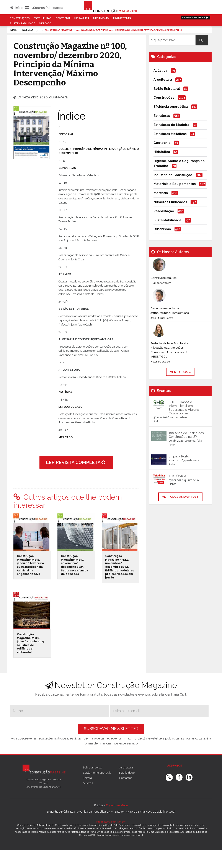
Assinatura (126, 767)
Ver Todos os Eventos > (180, 496)
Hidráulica (81, 18)
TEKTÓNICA (177, 476)
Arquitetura (122, 18)
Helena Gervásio (160, 361)
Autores (88, 783)
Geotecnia (63, 18)
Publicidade (127, 772)
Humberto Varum (160, 282)
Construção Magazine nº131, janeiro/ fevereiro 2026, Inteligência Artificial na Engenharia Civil (30, 565)
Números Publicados (44, 8)
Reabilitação (163, 211)
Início (16, 8)
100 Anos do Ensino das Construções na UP (186, 434)
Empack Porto (179, 456)
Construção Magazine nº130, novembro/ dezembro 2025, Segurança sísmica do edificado (74, 565)
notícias (27, 30)
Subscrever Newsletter (111, 728)
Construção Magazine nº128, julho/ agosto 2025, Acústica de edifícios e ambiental (31, 643)
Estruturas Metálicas (170, 134)
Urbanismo (101, 18)
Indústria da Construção (172, 175)
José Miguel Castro (161, 317)
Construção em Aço (163, 277)
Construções (20, 18)
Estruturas (43, 18)
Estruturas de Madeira (171, 125)
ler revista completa (76, 462)
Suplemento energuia (97, 772)
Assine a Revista (195, 17)
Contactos (125, 777)
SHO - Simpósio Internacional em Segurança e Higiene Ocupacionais (184, 407)
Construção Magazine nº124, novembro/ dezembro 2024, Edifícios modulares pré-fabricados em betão (119, 566)
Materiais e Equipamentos (174, 184)
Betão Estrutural (166, 89)
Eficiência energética (170, 107)
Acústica (160, 70)
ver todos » (180, 372)
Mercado (45, 23)
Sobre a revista (92, 767)
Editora (87, 777)
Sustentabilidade (22, 23)
